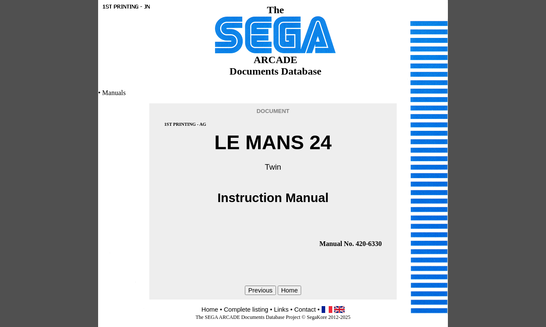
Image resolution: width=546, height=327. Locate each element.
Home (209, 309)
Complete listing (246, 309)
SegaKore (317, 317)
